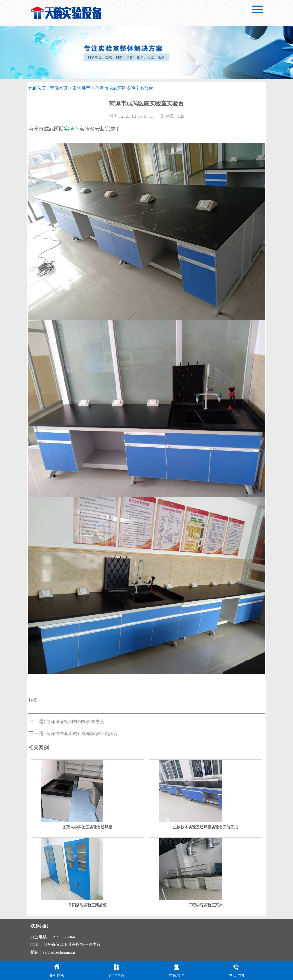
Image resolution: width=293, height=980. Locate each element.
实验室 (71, 129)
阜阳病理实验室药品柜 (87, 905)
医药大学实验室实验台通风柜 (87, 827)
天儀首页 (59, 88)
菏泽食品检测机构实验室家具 (75, 721)
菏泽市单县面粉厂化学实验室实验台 (82, 733)
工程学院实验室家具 (205, 905)
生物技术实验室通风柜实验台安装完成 (205, 827)
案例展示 (81, 88)
